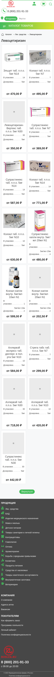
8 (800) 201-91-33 (17, 11)
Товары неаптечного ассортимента (21, 575)
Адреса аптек (7, 604)
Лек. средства (11, 509)
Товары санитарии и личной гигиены (22, 532)
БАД (7, 514)
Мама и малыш (12, 523)
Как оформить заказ (10, 620)
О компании (6, 600)
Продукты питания (14, 565)
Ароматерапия (12, 551)
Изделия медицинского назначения (21, 518)
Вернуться (27, 491)
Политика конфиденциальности (16, 635)
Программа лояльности (12, 625)
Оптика (8, 547)
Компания (8, 595)
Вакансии (5, 609)
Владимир (11, 18)
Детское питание (13, 528)
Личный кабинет (8, 630)
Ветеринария (11, 584)
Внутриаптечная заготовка (17, 580)
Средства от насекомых (16, 570)
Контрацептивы (12, 537)
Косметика (10, 561)
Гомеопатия (11, 542)
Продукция (8, 503)
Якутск (22, 18)
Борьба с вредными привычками (20, 556)
